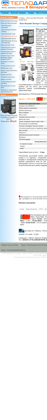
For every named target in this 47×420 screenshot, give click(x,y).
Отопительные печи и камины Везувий (8, 52)
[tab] (22, 209)
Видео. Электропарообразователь (13, 250)
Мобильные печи (6, 68)
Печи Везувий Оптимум (6, 26)
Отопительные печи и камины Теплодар (8, 48)
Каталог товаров (18, 13)
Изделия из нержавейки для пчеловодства (9, 91)
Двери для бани (6, 79)
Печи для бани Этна (7, 45)
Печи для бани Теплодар (9, 21)
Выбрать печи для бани (9, 245)
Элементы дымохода (8, 77)
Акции (31, 13)
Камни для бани (6, 74)
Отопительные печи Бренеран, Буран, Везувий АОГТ (7, 57)
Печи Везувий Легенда (9, 36)
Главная (4, 13)
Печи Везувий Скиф (8, 34)
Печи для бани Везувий (9, 23)
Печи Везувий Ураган (8, 38)
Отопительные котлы (8, 66)
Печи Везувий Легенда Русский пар (9, 41)
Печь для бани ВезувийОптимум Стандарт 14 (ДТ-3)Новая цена (8, 117)
